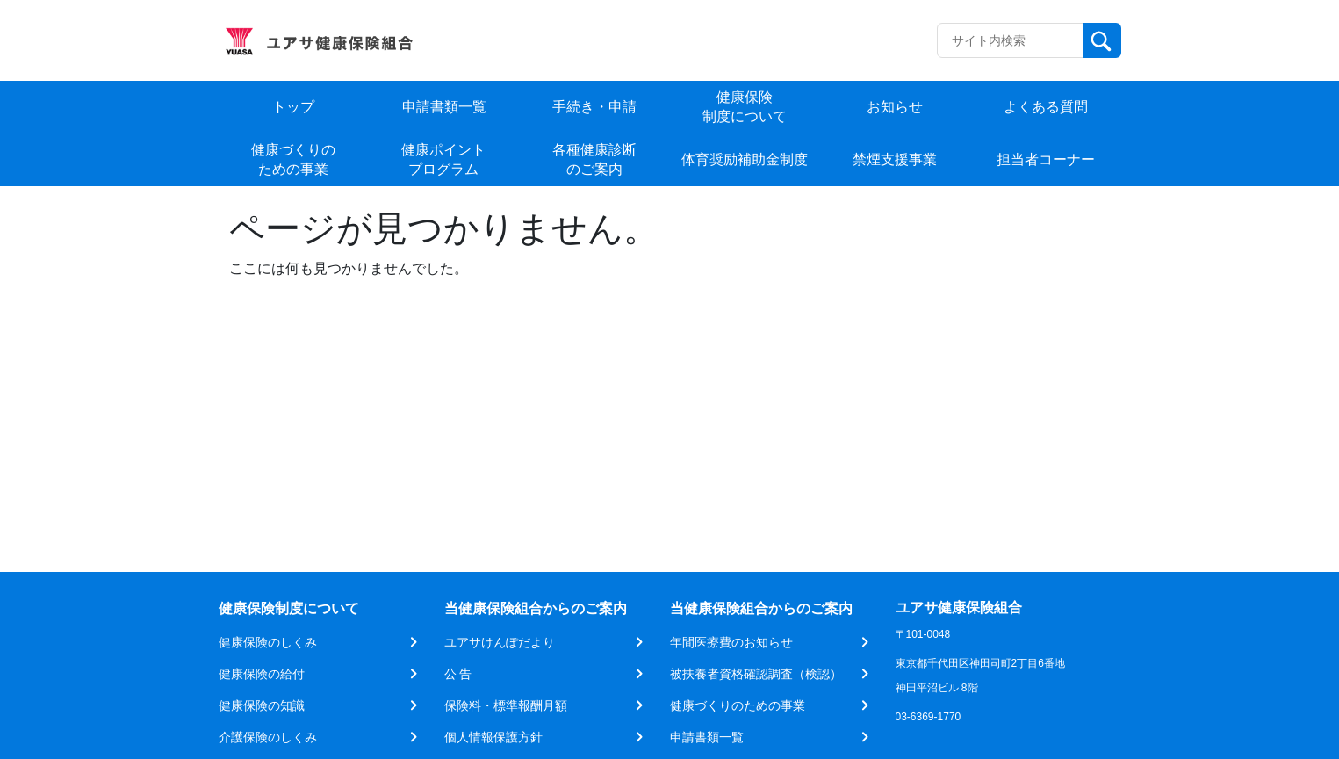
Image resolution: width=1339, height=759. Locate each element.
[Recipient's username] (1010, 40)
